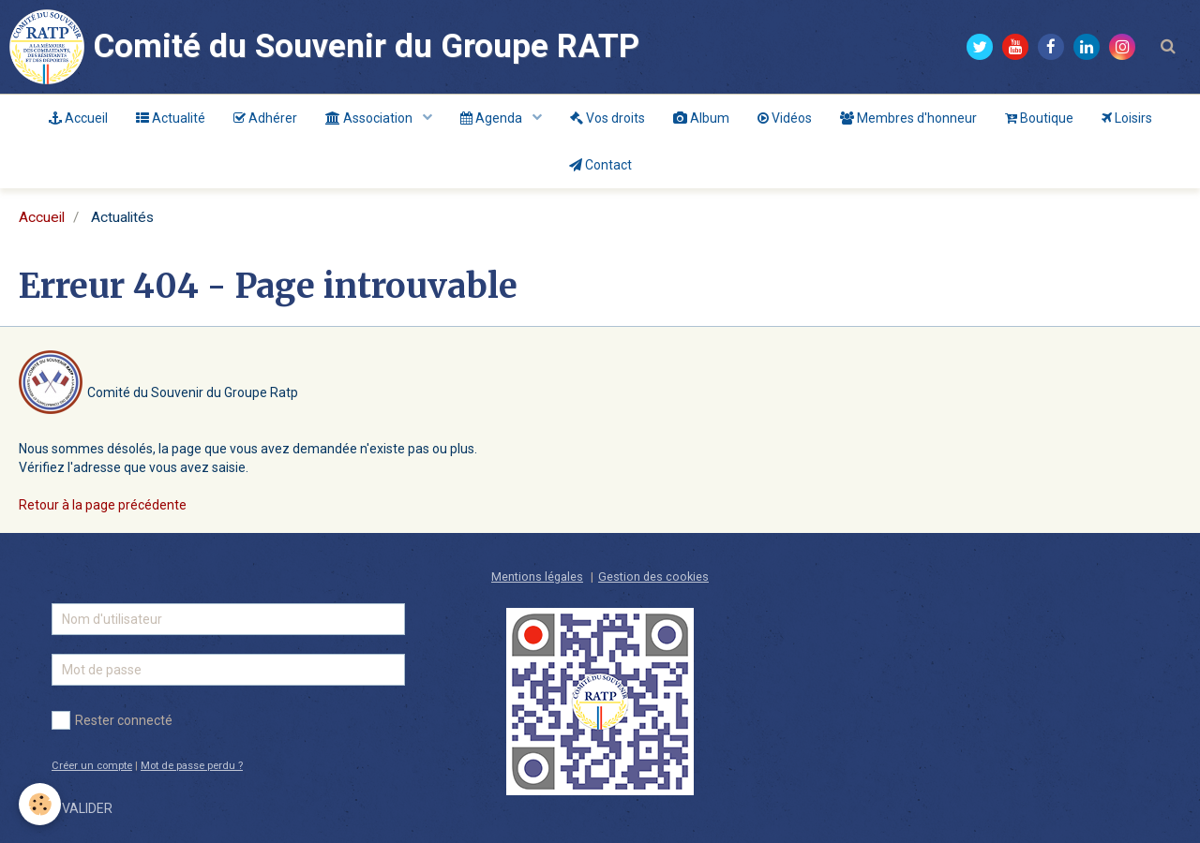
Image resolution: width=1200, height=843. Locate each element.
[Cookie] (40, 804)
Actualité (170, 118)
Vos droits (607, 118)
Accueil (78, 118)
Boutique (1039, 118)
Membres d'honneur (908, 118)
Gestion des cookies (653, 576)
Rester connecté (112, 720)
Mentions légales (537, 576)
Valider (87, 808)
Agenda (492, 118)
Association (370, 118)
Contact (600, 164)
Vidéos (785, 118)
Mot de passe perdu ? (192, 766)
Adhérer (265, 118)
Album (701, 118)
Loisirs (1127, 118)
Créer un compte (92, 766)
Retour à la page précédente (103, 504)
